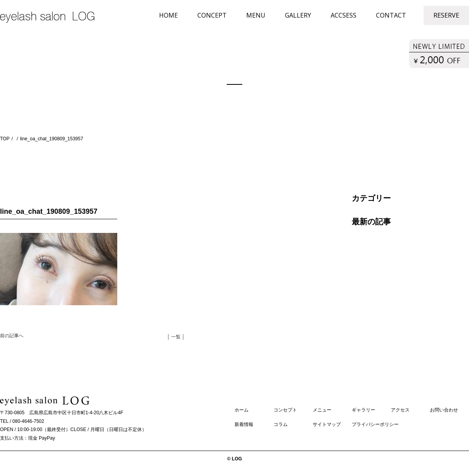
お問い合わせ (444, 410)
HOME (168, 15)
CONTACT (391, 15)
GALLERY (298, 15)
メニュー (322, 410)
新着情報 (243, 424)
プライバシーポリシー (375, 424)
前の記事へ (11, 335)
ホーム (241, 410)
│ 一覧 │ (176, 337)
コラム (281, 424)
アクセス (400, 410)
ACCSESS (343, 15)
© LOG (234, 459)
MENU (255, 15)
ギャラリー (363, 410)
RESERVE (446, 15)
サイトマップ (327, 424)
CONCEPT (212, 15)
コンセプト (285, 410)
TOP (4, 138)
